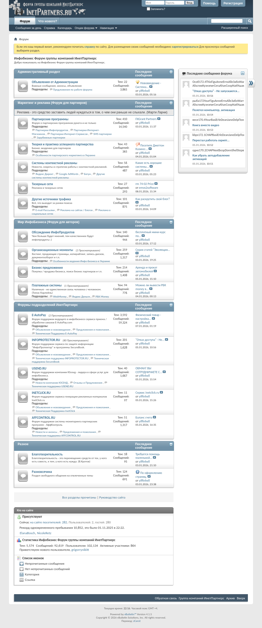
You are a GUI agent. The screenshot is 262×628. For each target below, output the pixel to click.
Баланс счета (143, 417)
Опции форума (84, 27)
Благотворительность (47, 454)
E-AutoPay (39, 315)
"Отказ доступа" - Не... (149, 340)
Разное (23, 444)
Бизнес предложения (47, 268)
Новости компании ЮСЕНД (52, 382)
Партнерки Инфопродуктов (52, 130)
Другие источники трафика (51, 199)
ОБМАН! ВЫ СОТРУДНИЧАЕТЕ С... (148, 370)
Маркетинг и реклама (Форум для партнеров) (52, 103)
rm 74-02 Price (144, 184)
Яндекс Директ (44, 174)
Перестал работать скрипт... (210, 140)
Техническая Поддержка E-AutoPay (56, 333)
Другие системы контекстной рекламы (68, 175)
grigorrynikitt (80, 550)
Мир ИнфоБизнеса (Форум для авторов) (48, 222)
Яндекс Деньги (81, 296)
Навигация (107, 27)
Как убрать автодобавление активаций (211, 157)
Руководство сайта (112, 497)
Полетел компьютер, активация (213, 110)
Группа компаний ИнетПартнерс (201, 598)
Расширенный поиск (234, 27)
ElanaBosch (27, 533)
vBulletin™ (130, 614)
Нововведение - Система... (148, 85)
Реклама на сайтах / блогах (76, 210)
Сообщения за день (28, 27)
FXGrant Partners (146, 119)
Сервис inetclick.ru (147, 392)
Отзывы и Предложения (87, 382)
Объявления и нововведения (53, 329)
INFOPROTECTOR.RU (46, 340)
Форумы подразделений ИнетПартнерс (48, 305)
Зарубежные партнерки (51, 137)
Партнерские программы (50, 119)
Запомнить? (156, 9)
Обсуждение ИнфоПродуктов (53, 232)
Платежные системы (47, 285)
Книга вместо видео (205, 125)
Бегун (87, 174)
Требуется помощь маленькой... (147, 456)
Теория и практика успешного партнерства (62, 144)
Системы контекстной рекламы (54, 163)
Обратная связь (166, 598)
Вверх (241, 598)
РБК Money (102, 296)
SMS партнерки (102, 134)
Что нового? (47, 21)
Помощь (209, 3)
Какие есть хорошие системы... (148, 164)
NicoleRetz (44, 533)
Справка (49, 27)
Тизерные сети (42, 184)
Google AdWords (68, 174)
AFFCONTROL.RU (43, 418)
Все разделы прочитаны (79, 497)
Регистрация (233, 3)
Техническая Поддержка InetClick (55, 411)
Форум (25, 21)
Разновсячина (42, 472)
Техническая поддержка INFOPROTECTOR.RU (62, 358)
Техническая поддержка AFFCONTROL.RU (56, 435)
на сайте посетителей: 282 (48, 522)
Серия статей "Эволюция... (152, 250)
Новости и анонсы (46, 432)
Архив (230, 598)
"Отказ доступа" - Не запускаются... (215, 91)
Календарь (64, 27)
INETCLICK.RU (41, 393)
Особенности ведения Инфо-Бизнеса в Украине (81, 261)
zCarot (137, 621)
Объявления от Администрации (55, 82)
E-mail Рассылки (45, 210)
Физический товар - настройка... (148, 317)
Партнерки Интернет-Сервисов (69, 134)
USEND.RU (39, 368)
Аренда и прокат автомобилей (146, 269)
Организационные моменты (52, 250)
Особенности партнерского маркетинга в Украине (65, 155)
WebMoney (59, 296)
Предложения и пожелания (92, 329)
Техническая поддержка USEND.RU (52, 386)
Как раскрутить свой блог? (152, 199)
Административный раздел (39, 72)
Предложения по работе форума (72, 89)
